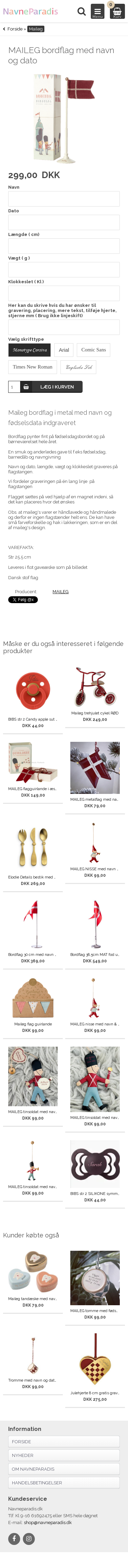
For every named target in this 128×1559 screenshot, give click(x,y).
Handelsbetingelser (37, 1482)
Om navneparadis (33, 1469)
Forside (15, 29)
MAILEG (61, 591)
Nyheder (22, 1455)
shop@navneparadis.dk (48, 1522)
